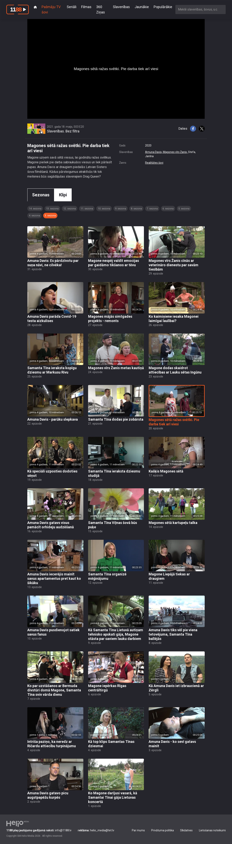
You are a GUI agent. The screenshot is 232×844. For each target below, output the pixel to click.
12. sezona (69, 208)
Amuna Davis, (154, 152)
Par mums (138, 830)
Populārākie (163, 7)
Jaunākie (142, 7)
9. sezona (120, 208)
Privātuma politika (162, 830)
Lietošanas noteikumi (212, 830)
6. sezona (168, 208)
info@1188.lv (38, 830)
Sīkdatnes (186, 830)
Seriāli (71, 7)
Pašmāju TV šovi (51, 9)
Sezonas (40, 194)
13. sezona (52, 208)
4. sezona (34, 215)
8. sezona (136, 208)
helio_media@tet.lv (96, 830)
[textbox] (200, 9)
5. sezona (183, 208)
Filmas (86, 7)
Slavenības (121, 7)
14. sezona (35, 208)
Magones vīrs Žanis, (175, 152)
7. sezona (152, 208)
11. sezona (87, 208)
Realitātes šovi (154, 162)
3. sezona (50, 215)
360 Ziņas (100, 9)
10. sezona (104, 208)
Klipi (63, 194)
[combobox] (200, 9)
